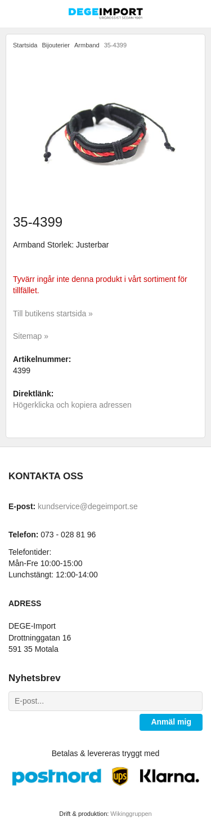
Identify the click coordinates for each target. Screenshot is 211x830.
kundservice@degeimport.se (88, 506)
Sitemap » (30, 336)
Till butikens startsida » (53, 313)
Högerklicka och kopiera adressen (72, 404)
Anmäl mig (171, 721)
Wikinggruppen (130, 813)
